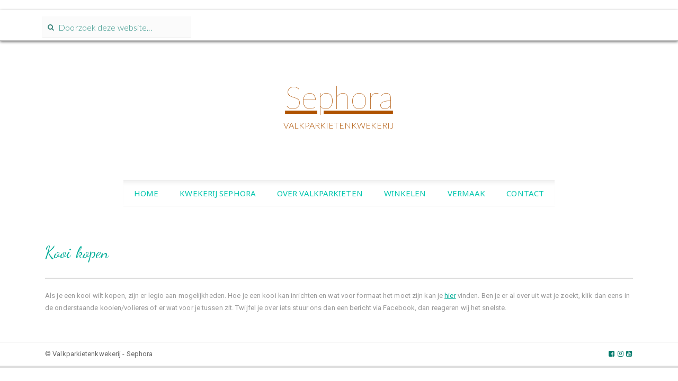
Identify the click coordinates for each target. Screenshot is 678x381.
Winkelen (405, 195)
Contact (525, 195)
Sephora (339, 100)
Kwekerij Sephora (218, 195)
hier (450, 298)
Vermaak (467, 195)
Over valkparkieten (320, 195)
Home (146, 195)
